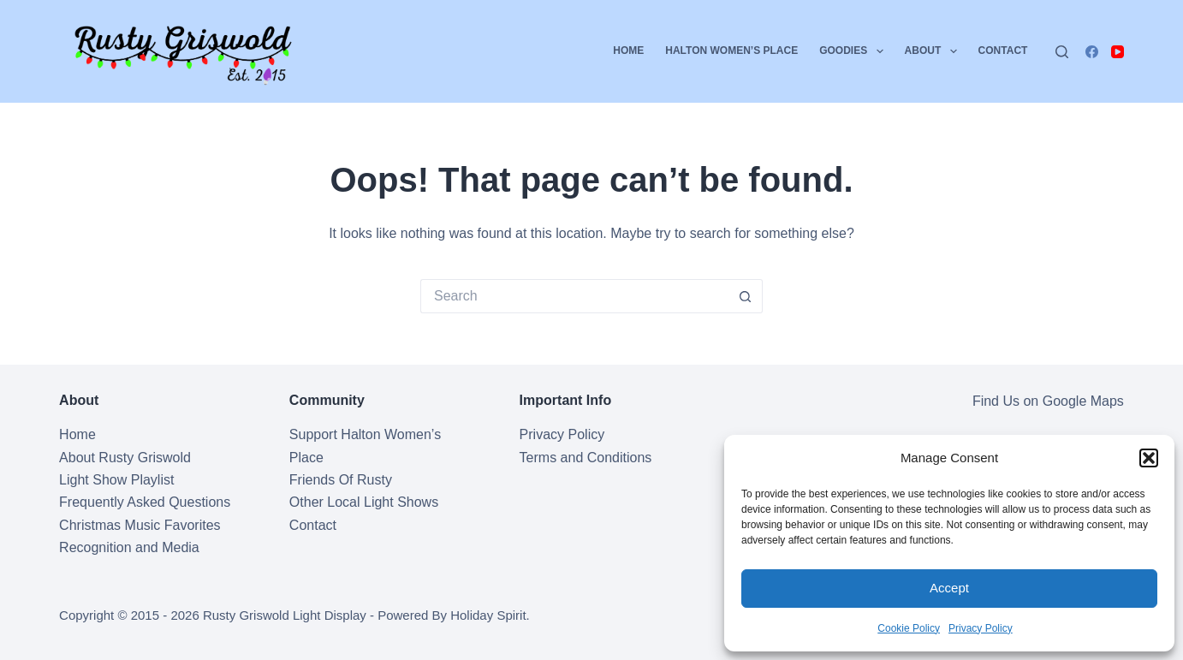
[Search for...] (574, 296)
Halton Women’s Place (731, 50)
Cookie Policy (908, 628)
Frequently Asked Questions (144, 502)
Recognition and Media (129, 547)
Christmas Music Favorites (139, 525)
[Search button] (745, 296)
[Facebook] (1091, 51)
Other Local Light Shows (363, 502)
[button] (1148, 458)
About (934, 51)
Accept (949, 587)
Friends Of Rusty (340, 480)
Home (628, 50)
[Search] (1061, 51)
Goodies (854, 51)
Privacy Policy (980, 628)
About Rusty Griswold (125, 457)
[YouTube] (1117, 51)
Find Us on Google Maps (1048, 401)
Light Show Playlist (116, 480)
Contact (1003, 50)
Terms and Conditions (586, 457)
